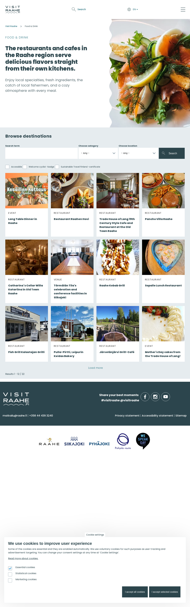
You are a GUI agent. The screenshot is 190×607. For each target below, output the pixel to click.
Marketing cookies (26, 579)
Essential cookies (25, 567)
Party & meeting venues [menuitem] (67, 487)
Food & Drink (97, 10)
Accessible (16, 166)
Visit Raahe (11, 26)
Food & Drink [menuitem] (107, 420)
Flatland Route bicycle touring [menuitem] (164, 498)
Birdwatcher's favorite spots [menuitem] (162, 481)
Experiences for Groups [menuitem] (66, 481)
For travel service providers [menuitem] (19, 516)
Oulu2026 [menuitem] (58, 514)
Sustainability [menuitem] (13, 498)
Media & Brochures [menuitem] (17, 492)
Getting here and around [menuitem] (68, 437)
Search (158, 9)
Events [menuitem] (102, 467)
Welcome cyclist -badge (41, 166)
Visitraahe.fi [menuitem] (15, 467)
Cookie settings (95, 534)
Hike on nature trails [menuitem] (156, 492)
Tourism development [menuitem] (19, 531)
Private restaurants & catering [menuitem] (71, 475)
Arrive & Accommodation (72, 10)
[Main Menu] (183, 9)
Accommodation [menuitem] (62, 431)
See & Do (112, 10)
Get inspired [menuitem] (153, 467)
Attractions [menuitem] (12, 440)
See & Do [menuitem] (11, 420)
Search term (12, 146)
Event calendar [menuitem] (107, 475)
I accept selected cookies (165, 592)
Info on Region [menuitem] (155, 420)
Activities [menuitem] (10, 434)
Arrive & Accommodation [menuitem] (65, 422)
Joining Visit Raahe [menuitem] (17, 525)
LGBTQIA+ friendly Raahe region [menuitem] (26, 504)
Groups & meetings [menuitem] (67, 467)
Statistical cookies (25, 573)
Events (123, 10)
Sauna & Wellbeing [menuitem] (17, 428)
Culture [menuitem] (9, 445)
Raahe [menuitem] (147, 440)
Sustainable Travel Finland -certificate (80, 166)
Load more (95, 368)
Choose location (128, 146)
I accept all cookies (135, 592)
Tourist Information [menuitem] (17, 475)
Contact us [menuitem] (12, 481)
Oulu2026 (135, 10)
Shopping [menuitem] (10, 451)
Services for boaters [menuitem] (156, 487)
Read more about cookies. (23, 558)
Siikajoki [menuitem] (147, 428)
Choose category (88, 146)
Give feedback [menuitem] (14, 487)
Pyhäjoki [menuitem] (148, 434)
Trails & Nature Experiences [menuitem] (23, 457)
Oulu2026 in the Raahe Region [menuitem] (164, 475)
